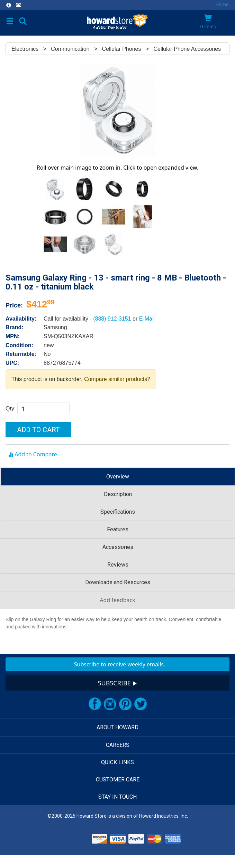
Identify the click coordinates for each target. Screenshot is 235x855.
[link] (71, 837)
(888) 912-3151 (113, 319)
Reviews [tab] (117, 564)
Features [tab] (117, 529)
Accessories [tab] (117, 547)
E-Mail (147, 319)
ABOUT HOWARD (117, 727)
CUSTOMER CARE (117, 779)
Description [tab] (118, 494)
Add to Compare (32, 454)
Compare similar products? (117, 379)
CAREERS (117, 745)
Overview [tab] (117, 476)
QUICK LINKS (117, 762)
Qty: (11, 408)
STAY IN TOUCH (117, 797)
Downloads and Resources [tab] (117, 582)
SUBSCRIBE (117, 683)
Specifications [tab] (117, 512)
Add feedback (117, 600)
